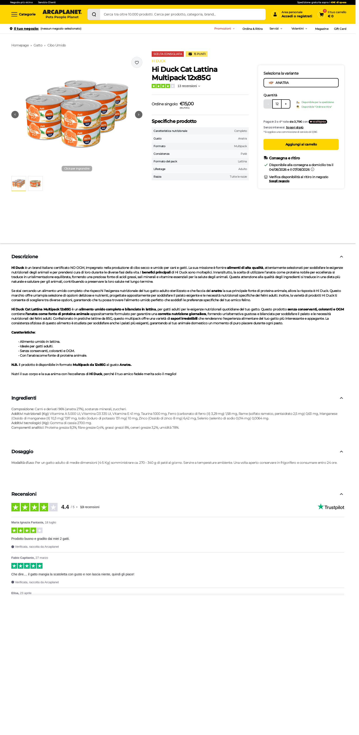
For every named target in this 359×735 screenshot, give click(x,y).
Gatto (38, 45)
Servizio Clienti (47, 2)
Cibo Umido (56, 45)
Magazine (321, 28)
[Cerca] (94, 14)
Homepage (20, 45)
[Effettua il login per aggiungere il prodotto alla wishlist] (136, 62)
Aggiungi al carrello (301, 144)
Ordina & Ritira (252, 28)
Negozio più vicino (21, 2)
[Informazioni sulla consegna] (312, 169)
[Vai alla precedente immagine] (15, 114)
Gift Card (340, 28)
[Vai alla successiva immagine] (138, 114)
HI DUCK (158, 61)
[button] (76, 114)
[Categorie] (23, 14)
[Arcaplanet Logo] (62, 14)
